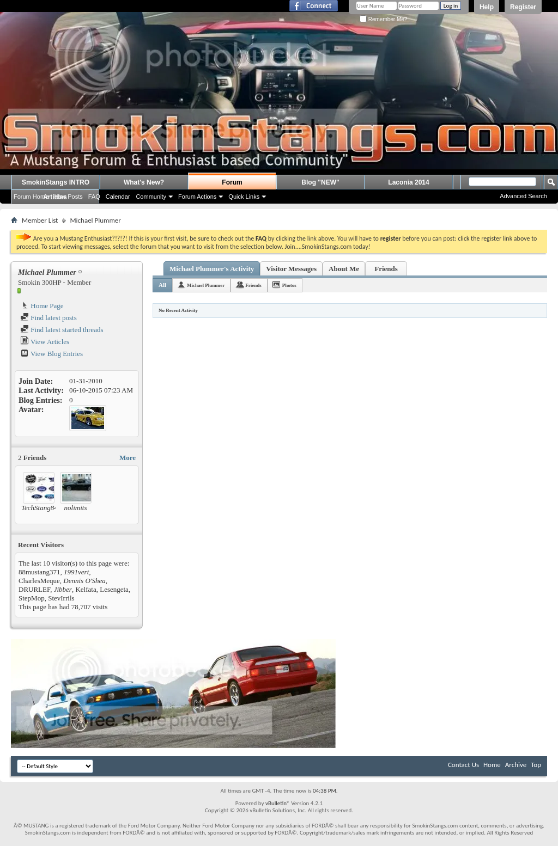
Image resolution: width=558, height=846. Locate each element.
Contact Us (463, 765)
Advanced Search (523, 196)
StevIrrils (61, 598)
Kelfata (85, 589)
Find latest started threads (61, 330)
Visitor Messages (291, 269)
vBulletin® (277, 803)
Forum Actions (197, 196)
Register (523, 7)
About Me (344, 269)
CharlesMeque (39, 581)
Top (536, 765)
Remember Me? (383, 19)
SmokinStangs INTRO (55, 182)
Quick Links (243, 196)
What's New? (144, 182)
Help (487, 7)
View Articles (44, 342)
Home (492, 765)
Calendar (118, 196)
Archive (515, 765)
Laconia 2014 (408, 182)
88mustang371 (39, 572)
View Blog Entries (51, 354)
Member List (40, 220)
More (127, 457)
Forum (232, 182)
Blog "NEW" (320, 182)
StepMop (32, 598)
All (162, 284)
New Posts (68, 196)
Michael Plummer (206, 285)
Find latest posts (48, 318)
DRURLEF (34, 589)
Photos (289, 285)
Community (151, 196)
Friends (386, 269)
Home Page (42, 306)
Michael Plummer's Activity (211, 269)
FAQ (94, 196)
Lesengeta (114, 589)
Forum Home (31, 196)
